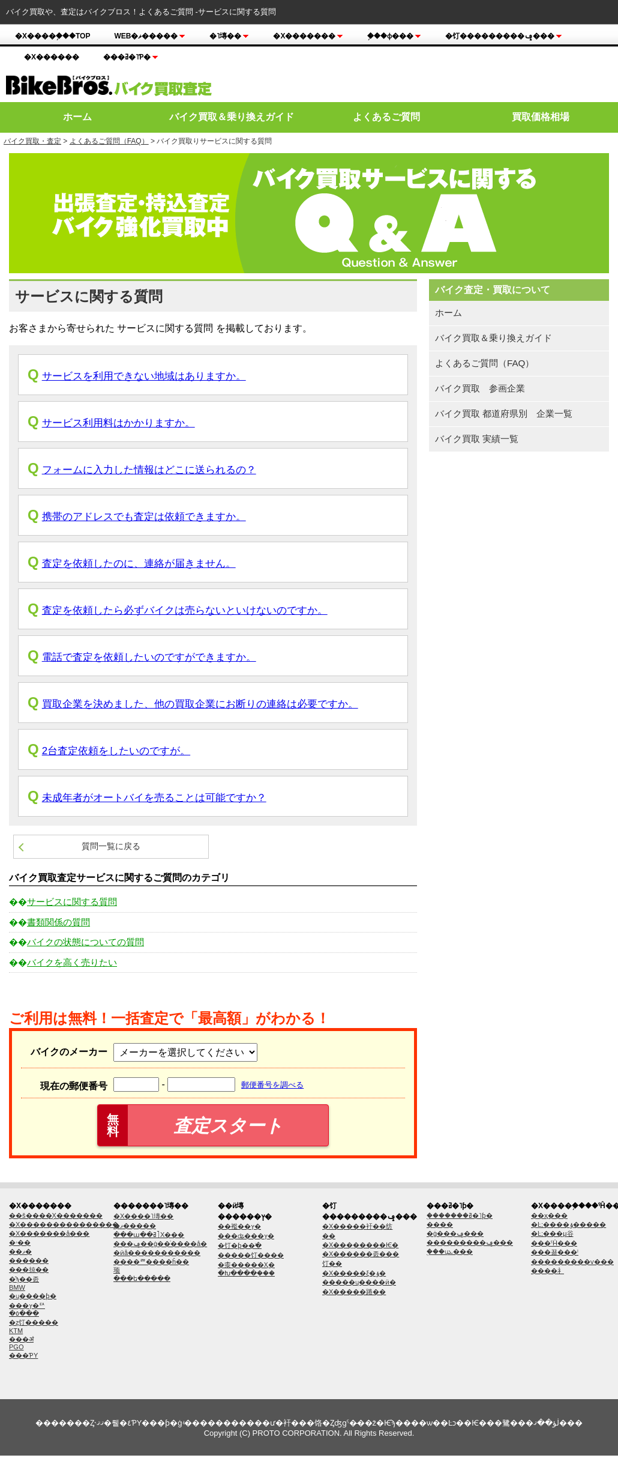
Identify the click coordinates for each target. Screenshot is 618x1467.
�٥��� (24, 1313)
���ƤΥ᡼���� (23, 1355)
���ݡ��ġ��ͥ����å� (160, 1243)
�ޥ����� (134, 1225)
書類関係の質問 (58, 922)
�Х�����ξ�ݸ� (354, 1273)
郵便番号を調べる (272, 1084)
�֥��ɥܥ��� (450, 1251)
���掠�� (29, 1269)
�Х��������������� (64, 1224)
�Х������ (51, 57)
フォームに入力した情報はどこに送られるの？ (149, 470)
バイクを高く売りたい (72, 962)
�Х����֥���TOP (52, 36)
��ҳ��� (549, 1215)
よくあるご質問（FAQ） (109, 141)
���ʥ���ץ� (246, 1235)
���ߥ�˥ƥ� (130, 57)
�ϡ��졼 (24, 1279)
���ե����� (141, 1278)
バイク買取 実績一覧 (476, 439)
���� (440, 1224)
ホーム (77, 117)
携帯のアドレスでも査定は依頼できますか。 (144, 516)
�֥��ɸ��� (394, 36)
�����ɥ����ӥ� (359, 1282)
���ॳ (21, 1339)
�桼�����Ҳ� (246, 1264)
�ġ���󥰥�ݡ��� (455, 1233)
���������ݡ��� (470, 1242)
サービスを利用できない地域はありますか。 (144, 376)
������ (29, 1260)
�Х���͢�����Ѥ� (360, 1244)
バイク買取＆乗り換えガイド (231, 117)
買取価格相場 (540, 117)
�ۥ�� (20, 1242)
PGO (16, 1347)
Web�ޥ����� (149, 36)
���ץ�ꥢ (27, 1305)
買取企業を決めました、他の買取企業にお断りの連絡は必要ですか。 (200, 704)
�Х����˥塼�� (143, 1216)
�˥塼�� (229, 36)
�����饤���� (251, 1255)
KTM (16, 1330)
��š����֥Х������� (56, 1215)
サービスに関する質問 (72, 902)
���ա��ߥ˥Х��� (148, 1234)
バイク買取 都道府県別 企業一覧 (503, 413)
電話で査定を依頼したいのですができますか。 (149, 657)
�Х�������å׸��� (49, 1233)
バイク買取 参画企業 (480, 388)
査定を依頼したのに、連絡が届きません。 (139, 563)
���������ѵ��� (572, 1261)
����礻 (547, 1270)
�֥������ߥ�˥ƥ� (460, 1215)
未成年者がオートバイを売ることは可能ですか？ (154, 797)
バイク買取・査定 (32, 141)
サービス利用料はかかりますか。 (118, 423)
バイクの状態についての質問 (85, 942)
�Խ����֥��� (246, 1273)
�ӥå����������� (156, 1252)
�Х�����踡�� (354, 1291)
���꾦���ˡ (554, 1252)
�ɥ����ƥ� (32, 1295)
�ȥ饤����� (33, 1322)
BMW (17, 1287)
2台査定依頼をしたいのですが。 (116, 751)
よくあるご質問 (386, 117)
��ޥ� (20, 1251)
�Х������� (308, 36)
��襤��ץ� (239, 1226)
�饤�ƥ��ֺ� (240, 1245)
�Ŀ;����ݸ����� (568, 1224)
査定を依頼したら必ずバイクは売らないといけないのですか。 (185, 610)
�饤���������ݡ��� (503, 36)
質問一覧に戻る (111, 846)
